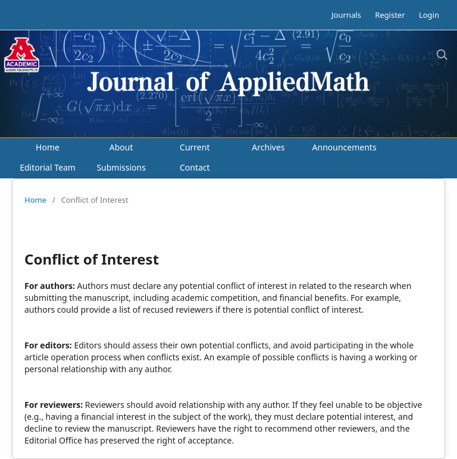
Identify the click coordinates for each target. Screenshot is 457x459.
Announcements (344, 147)
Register (390, 15)
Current (194, 147)
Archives (268, 147)
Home (48, 147)
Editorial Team (48, 167)
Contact (195, 167)
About (121, 147)
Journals (346, 15)
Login (429, 15)
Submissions (121, 167)
